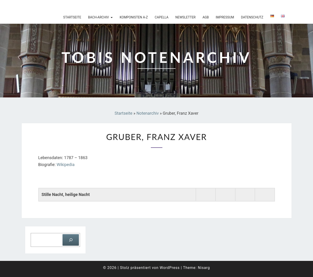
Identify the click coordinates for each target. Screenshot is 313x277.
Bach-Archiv (98, 17)
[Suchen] (71, 239)
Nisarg (204, 267)
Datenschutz (252, 17)
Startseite (72, 17)
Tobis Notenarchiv (52, 6)
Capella (161, 17)
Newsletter (185, 17)
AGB (206, 17)
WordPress (170, 267)
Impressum (225, 17)
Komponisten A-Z (134, 17)
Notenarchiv (148, 113)
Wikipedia (66, 164)
